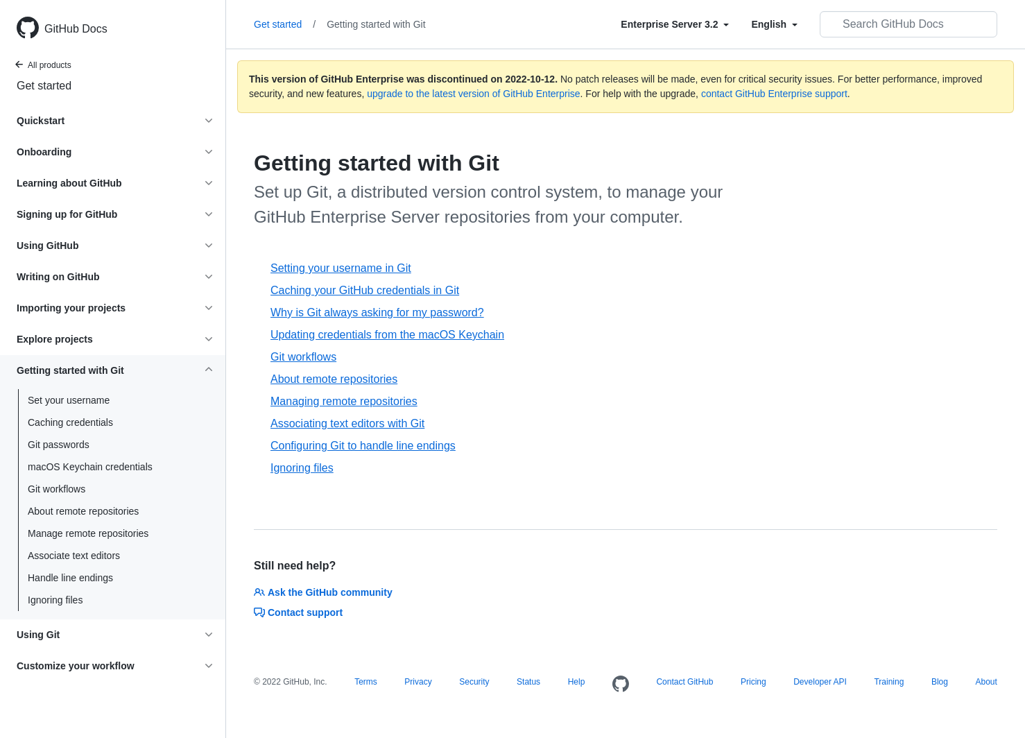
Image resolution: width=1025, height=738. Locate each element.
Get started (44, 86)
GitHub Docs (75, 29)
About (986, 682)
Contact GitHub (684, 682)
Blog (939, 682)
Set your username (69, 400)
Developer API (820, 682)
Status (528, 682)
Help (576, 682)
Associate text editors (74, 555)
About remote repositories (83, 511)
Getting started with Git (376, 24)
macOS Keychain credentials (90, 466)
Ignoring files (55, 600)
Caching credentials (70, 422)
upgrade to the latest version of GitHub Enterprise (473, 93)
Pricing (753, 682)
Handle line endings (70, 577)
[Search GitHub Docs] (908, 24)
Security (474, 682)
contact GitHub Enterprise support (774, 93)
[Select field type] (675, 24)
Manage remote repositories (88, 533)
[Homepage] (620, 685)
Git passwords (58, 444)
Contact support (298, 612)
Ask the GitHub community (323, 592)
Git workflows (56, 489)
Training (889, 682)
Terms (365, 682)
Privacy (417, 682)
